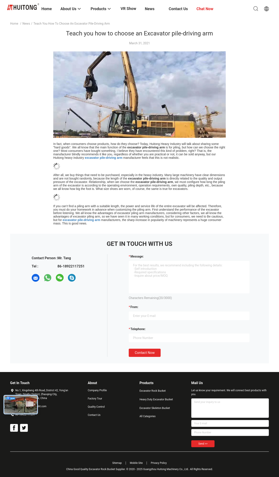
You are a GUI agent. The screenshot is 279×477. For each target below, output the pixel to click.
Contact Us (94, 415)
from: (134, 307)
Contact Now (145, 353)
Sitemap (117, 462)
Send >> (202, 443)
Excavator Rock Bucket (153, 390)
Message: (137, 256)
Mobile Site (136, 462)
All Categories (147, 416)
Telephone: (138, 329)
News (26, 23)
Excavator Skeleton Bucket (155, 408)
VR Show (128, 8)
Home (14, 23)
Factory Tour (95, 398)
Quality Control (96, 406)
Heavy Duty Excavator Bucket (156, 399)
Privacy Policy (159, 462)
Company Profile (97, 390)
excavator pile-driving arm (103, 157)
